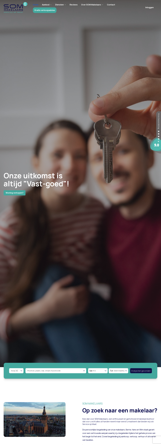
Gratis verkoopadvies (45, 10)
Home (36, 4)
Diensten (60, 4)
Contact (111, 4)
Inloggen (149, 7)
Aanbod (47, 4)
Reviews (74, 4)
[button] (141, 370)
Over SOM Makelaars (92, 4)
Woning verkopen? (14, 192)
